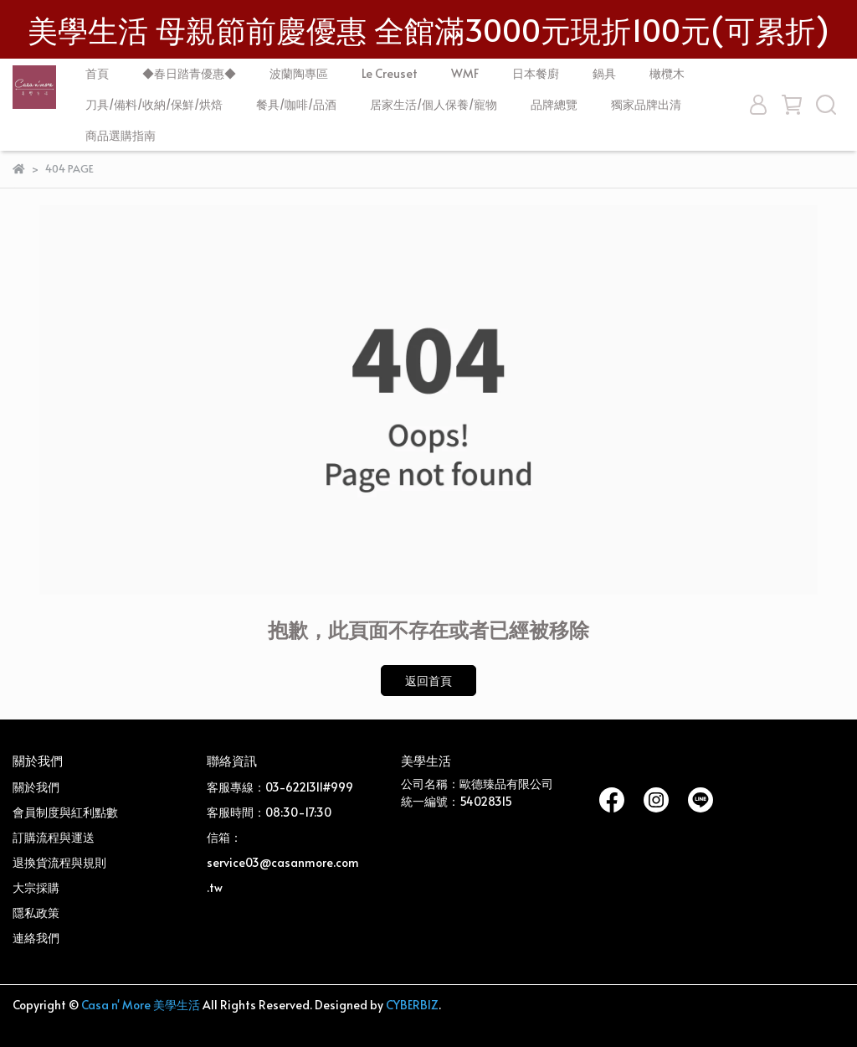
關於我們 (36, 787)
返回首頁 (428, 681)
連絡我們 (36, 938)
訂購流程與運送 (54, 837)
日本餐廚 (535, 73)
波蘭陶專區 (298, 73)
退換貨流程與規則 (59, 862)
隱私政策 (36, 913)
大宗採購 (36, 887)
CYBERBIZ (412, 1005)
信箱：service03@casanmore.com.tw (283, 862)
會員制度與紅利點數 (65, 812)
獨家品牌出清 (646, 104)
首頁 (97, 73)
